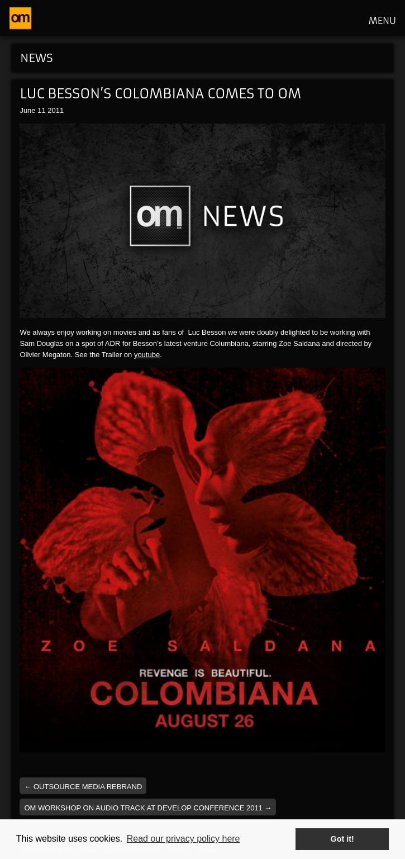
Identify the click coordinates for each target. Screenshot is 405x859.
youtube (147, 354)
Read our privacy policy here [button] (183, 838)
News (36, 58)
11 (41, 110)
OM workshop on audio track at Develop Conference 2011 (147, 808)
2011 (55, 110)
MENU (382, 20)
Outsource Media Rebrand (83, 786)
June (27, 110)
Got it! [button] (342, 838)
